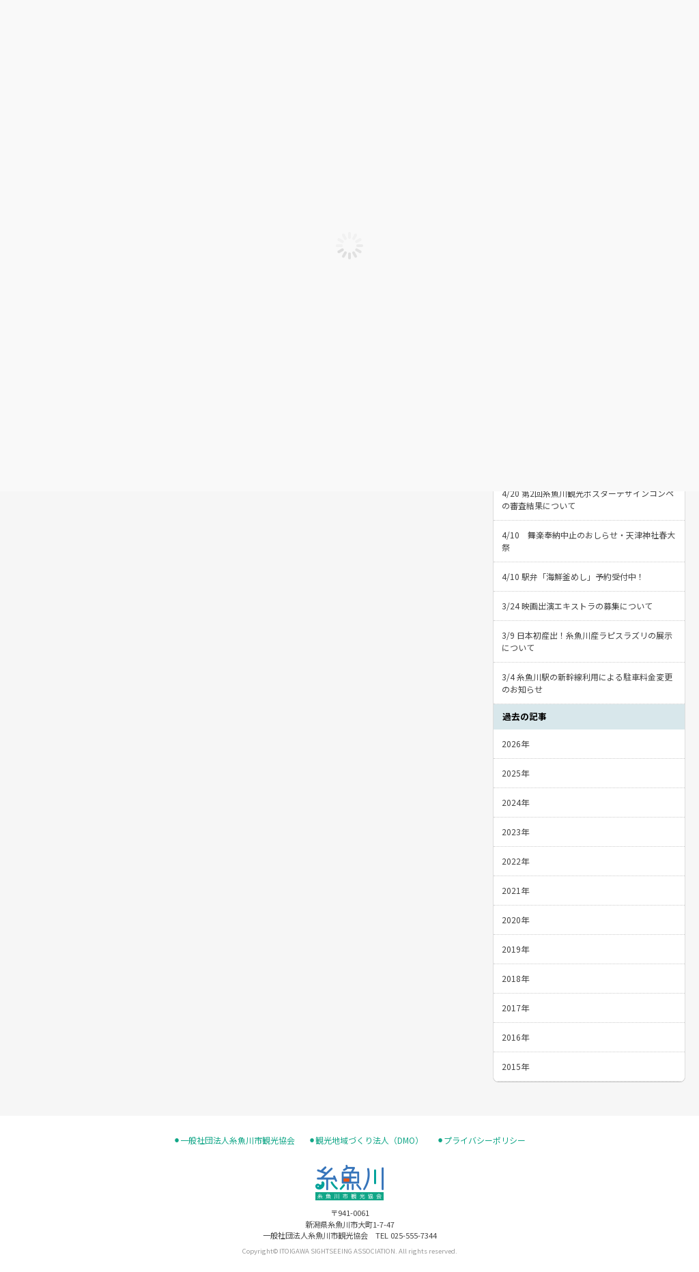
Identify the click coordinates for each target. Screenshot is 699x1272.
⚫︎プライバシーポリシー (481, 1140)
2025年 (515, 773)
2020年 (515, 919)
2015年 (515, 1066)
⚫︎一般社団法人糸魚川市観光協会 (234, 1140)
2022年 (515, 861)
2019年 (515, 949)
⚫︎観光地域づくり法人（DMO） (366, 1140)
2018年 (515, 978)
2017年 (515, 1007)
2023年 (515, 831)
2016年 (515, 1037)
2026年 (515, 743)
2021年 (515, 890)
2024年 (515, 802)
